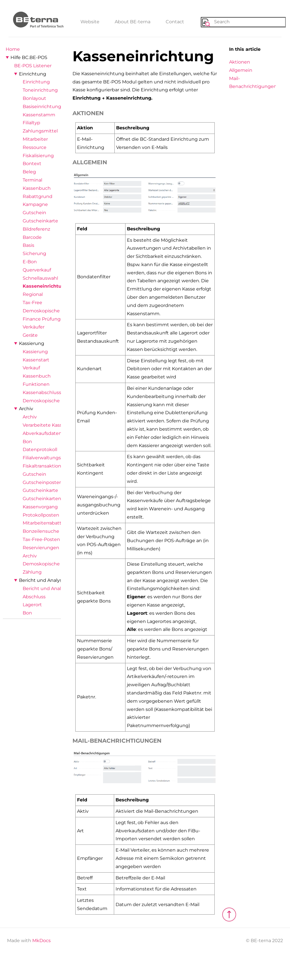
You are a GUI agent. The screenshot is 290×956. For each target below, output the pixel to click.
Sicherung (34, 253)
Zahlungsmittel (40, 131)
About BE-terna (132, 21)
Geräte (30, 335)
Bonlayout (34, 98)
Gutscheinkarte (40, 221)
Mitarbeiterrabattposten (50, 523)
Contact (175, 21)
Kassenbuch (37, 188)
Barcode (32, 237)
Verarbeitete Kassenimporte (54, 425)
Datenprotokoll (40, 449)
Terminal (32, 180)
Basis (28, 245)
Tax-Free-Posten (41, 539)
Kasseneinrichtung (45, 286)
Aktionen (239, 62)
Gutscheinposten (42, 482)
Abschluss (34, 596)
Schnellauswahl (40, 278)
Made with (29, 940)
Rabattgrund (37, 196)
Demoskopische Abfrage (50, 310)
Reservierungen (41, 547)
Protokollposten (41, 515)
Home (13, 49)
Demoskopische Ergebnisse (54, 564)
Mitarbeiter (35, 139)
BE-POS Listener (33, 65)
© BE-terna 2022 (264, 940)
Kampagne (35, 204)
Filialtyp (31, 122)
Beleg (29, 171)
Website (89, 21)
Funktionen (36, 384)
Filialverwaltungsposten (50, 457)
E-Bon (30, 261)
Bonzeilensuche (41, 531)
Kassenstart (36, 360)
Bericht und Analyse (42, 580)
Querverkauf (37, 270)
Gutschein (34, 212)
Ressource (34, 147)
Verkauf (31, 367)
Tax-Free (32, 302)
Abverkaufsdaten (42, 433)
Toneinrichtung (40, 90)
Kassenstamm (39, 114)
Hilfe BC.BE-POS (28, 57)
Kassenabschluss (42, 392)
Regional (33, 294)
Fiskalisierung (38, 155)
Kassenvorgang (40, 506)
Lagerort (32, 604)
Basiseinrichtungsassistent (53, 106)
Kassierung (31, 343)
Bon (27, 441)
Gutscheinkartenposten (50, 498)
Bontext (32, 163)
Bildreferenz (36, 229)
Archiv (26, 408)
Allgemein (240, 70)
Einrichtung (32, 74)
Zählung (32, 572)
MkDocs (41, 940)
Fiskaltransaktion (42, 466)
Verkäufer (33, 327)
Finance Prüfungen (45, 319)
